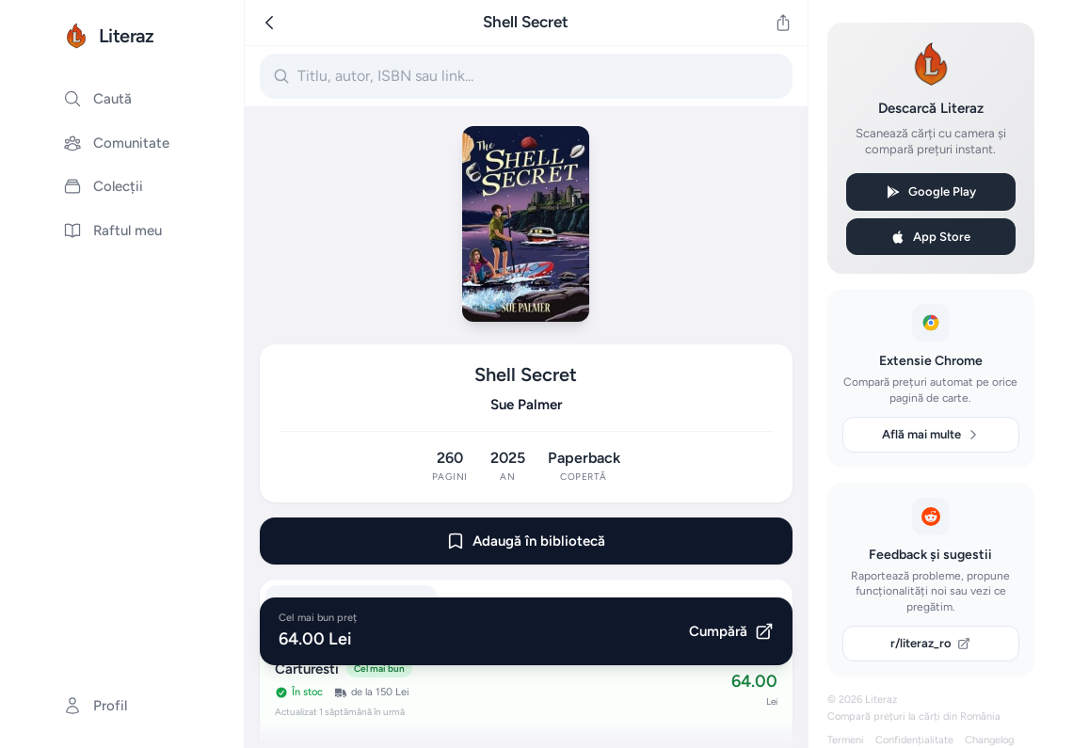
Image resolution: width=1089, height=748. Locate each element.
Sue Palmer (526, 404)
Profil (95, 705)
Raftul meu (112, 230)
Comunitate (116, 143)
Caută (97, 98)
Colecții (103, 186)
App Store (930, 237)
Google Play (931, 191)
